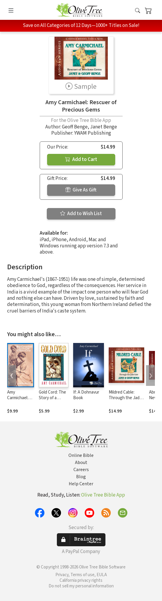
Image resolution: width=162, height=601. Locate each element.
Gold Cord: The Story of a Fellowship (52, 398)
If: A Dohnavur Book (86, 395)
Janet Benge (103, 126)
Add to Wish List (81, 213)
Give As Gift (81, 190)
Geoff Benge (75, 126)
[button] (137, 11)
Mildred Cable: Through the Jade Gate (125, 398)
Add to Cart (81, 159)
